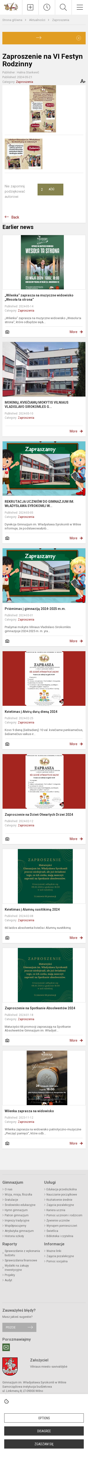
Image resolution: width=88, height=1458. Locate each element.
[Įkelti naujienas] (30, 7)
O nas (8, 1189)
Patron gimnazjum (17, 1215)
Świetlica (52, 1231)
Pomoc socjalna (57, 1261)
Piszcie (10, 1327)
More (73, 332)
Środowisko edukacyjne (20, 1205)
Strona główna (12, 20)
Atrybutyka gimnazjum (19, 1231)
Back (15, 217)
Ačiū (47, 189)
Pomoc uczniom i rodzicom (64, 1215)
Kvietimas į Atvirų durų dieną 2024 (31, 712)
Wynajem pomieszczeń (61, 1225)
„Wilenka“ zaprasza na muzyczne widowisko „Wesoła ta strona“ (39, 297)
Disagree (44, 1431)
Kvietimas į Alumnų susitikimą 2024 (32, 909)
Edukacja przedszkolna (61, 1189)
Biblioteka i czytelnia (59, 1236)
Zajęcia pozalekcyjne (60, 1205)
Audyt (8, 1280)
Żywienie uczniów (58, 1220)
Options (44, 1418)
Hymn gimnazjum (16, 1210)
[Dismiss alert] (78, 38)
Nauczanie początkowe (61, 1194)
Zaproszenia (60, 20)
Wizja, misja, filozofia (18, 1194)
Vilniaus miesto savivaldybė (48, 1366)
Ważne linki (53, 1251)
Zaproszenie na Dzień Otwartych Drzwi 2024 (39, 814)
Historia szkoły (14, 1236)
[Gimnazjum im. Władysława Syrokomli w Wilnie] (11, 6)
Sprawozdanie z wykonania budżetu (22, 1253)
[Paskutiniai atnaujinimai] (47, 7)
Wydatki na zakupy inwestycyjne (17, 1268)
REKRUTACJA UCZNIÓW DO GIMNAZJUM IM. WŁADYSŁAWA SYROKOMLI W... (39, 504)
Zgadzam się (44, 1444)
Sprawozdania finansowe (21, 1260)
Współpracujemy (15, 1225)
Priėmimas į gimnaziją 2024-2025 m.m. (35, 609)
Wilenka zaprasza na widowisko (29, 1111)
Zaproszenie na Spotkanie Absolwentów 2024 (40, 1008)
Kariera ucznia (55, 1210)
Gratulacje (11, 1199)
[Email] (6, 1347)
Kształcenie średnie (59, 1199)
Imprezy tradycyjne (17, 1220)
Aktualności (37, 20)
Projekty (10, 1275)
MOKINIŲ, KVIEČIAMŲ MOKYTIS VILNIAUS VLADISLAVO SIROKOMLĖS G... (37, 405)
